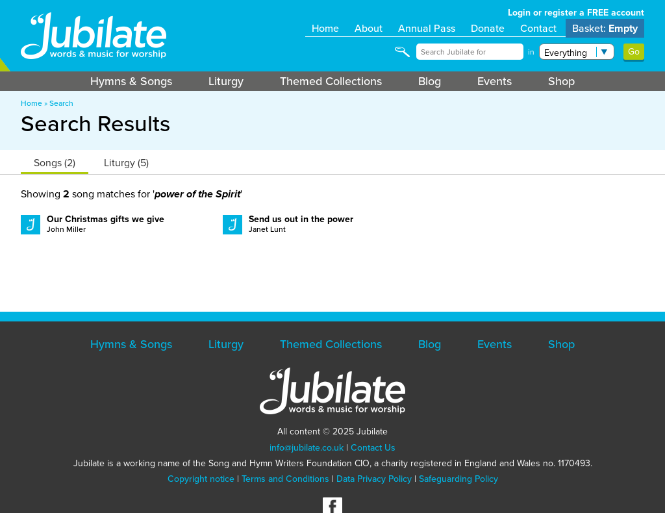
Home (325, 28)
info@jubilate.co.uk (307, 448)
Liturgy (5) (126, 162)
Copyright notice (201, 479)
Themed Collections (331, 81)
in (531, 52)
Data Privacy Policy (374, 479)
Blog (429, 81)
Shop (561, 81)
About (369, 28)
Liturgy (226, 81)
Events (494, 81)
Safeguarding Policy (458, 479)
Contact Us (373, 448)
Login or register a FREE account (576, 12)
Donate (488, 28)
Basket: (605, 28)
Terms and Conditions (285, 479)
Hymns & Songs (131, 81)
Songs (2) (54, 162)
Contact (538, 28)
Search (61, 103)
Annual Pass (426, 28)
